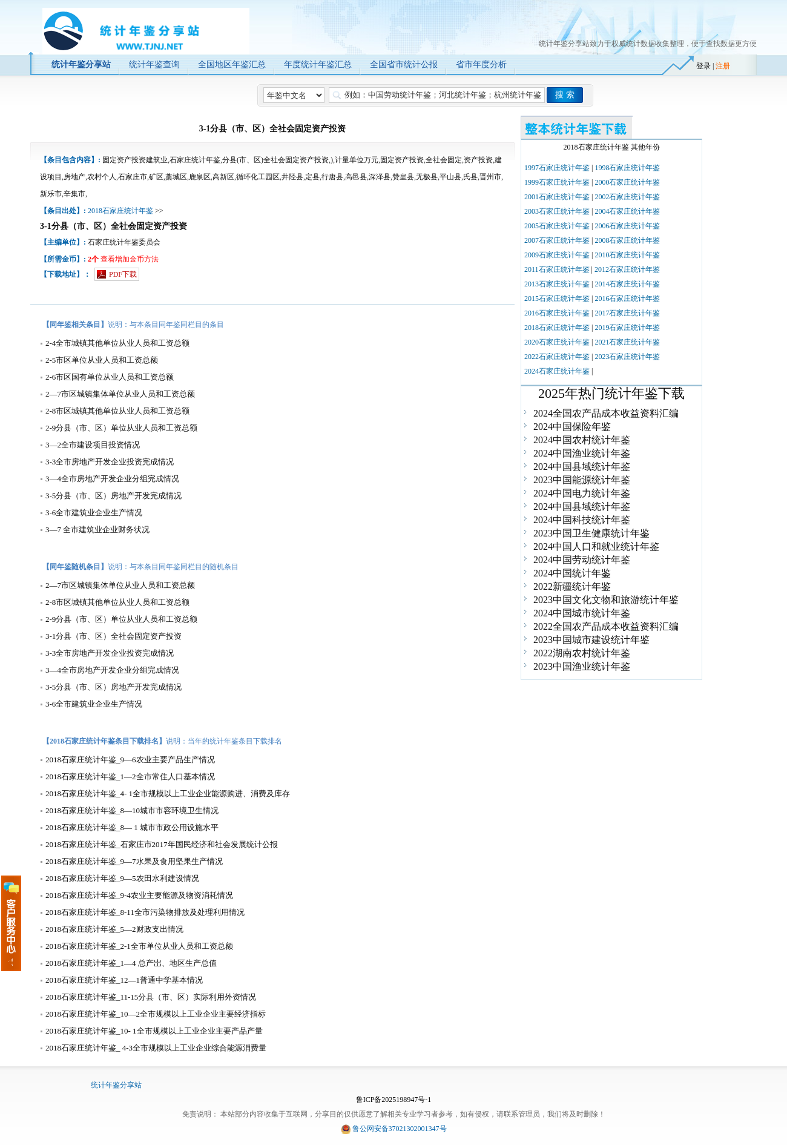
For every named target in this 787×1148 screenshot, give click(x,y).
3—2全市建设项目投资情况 (92, 444)
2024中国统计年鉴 (572, 573)
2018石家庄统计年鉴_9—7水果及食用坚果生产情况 (134, 861)
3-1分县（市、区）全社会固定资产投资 (113, 636)
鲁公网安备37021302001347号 (399, 1128)
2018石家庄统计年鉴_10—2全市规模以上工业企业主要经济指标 (155, 1013)
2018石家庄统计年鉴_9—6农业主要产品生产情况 (130, 759)
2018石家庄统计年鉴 (120, 210)
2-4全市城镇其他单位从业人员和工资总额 (117, 343)
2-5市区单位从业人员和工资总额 (101, 360)
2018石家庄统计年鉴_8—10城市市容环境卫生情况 (132, 810)
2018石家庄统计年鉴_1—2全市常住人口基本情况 (130, 776)
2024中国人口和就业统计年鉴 (596, 546)
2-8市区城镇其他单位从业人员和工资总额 (117, 410)
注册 (723, 66)
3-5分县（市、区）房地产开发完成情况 (113, 495)
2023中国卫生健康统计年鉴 (591, 533)
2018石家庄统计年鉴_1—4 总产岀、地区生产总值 (131, 963)
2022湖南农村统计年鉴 (581, 653)
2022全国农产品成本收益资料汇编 (606, 626)
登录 (703, 66)
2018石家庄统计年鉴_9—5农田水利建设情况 (122, 878)
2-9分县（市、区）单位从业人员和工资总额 (121, 427)
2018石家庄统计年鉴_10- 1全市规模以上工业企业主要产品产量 (154, 1030)
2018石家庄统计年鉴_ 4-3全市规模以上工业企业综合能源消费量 (155, 1047)
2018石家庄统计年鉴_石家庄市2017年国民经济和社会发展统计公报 (161, 844)
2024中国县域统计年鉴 (581, 466)
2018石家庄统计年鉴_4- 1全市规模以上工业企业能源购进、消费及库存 (167, 793)
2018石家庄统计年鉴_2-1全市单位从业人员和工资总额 (139, 946)
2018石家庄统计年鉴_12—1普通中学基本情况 (124, 980)
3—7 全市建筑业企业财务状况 (97, 529)
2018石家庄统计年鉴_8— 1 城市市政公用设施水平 (132, 827)
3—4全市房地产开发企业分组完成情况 (112, 478)
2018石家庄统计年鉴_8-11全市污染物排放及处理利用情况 (145, 912)
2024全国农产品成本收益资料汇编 (606, 413)
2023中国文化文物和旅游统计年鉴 (606, 600)
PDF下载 (123, 274)
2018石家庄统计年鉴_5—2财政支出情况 (114, 929)
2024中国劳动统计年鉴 (581, 560)
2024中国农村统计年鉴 (581, 440)
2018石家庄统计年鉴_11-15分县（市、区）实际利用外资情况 (150, 996)
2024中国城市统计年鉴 (581, 613)
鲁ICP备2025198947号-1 (394, 1099)
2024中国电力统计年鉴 (581, 493)
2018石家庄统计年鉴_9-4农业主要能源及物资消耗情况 (139, 895)
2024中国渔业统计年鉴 (581, 453)
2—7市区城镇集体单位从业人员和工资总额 (120, 393)
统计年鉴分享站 (116, 1085)
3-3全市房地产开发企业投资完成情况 (109, 461)
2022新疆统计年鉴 (572, 586)
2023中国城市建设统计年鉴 (591, 640)
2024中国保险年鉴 (572, 426)
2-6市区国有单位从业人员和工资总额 (109, 376)
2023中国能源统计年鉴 (581, 480)
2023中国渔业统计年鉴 (581, 666)
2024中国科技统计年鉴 (581, 520)
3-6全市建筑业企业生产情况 (93, 512)
